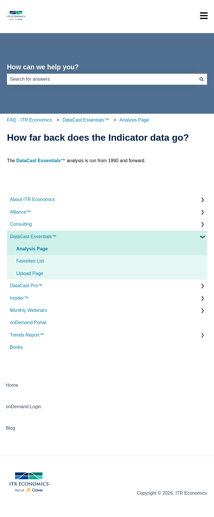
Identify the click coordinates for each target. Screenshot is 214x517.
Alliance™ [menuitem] (20, 211)
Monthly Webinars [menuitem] (28, 310)
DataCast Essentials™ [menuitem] (33, 236)
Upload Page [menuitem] (29, 273)
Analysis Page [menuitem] (32, 248)
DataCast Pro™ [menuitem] (26, 285)
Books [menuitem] (16, 347)
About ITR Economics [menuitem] (32, 199)
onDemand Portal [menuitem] (28, 322)
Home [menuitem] (12, 385)
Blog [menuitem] (10, 428)
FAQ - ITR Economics (29, 120)
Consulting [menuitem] (21, 224)
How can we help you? (43, 67)
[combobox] (101, 79)
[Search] (201, 79)
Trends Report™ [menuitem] (27, 334)
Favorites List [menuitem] (30, 260)
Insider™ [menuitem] (19, 298)
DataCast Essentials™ (86, 120)
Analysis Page (134, 120)
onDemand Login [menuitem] (23, 406)
